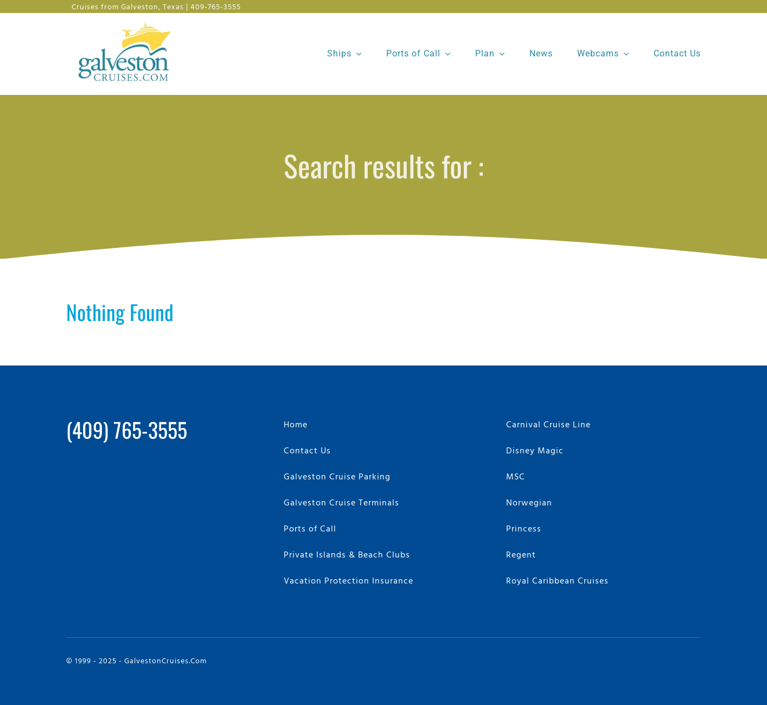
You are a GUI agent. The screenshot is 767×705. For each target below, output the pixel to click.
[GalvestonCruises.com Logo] (127, 22)
